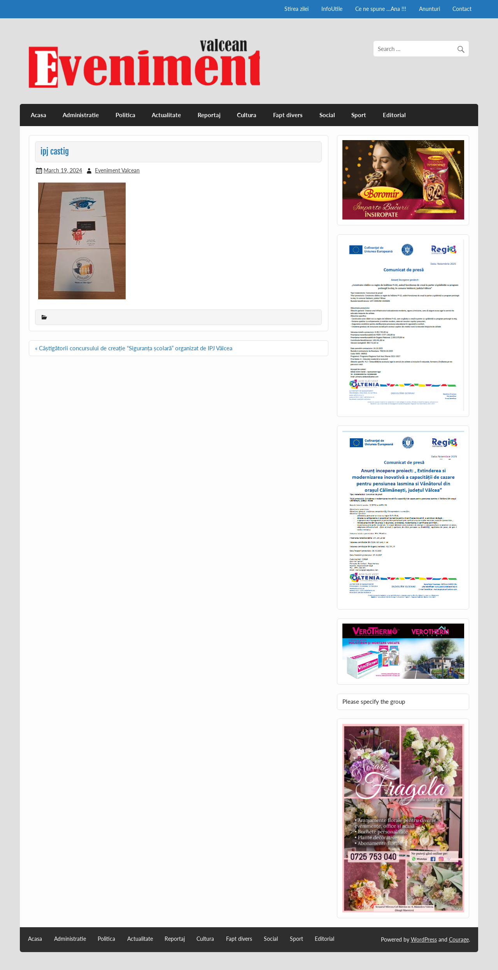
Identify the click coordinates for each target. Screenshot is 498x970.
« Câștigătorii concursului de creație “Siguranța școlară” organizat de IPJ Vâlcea (133, 347)
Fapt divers (288, 114)
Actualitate (166, 114)
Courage (459, 939)
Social (327, 114)
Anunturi (429, 8)
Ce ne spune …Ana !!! (380, 8)
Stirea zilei (296, 8)
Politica (125, 114)
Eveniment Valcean (117, 170)
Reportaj (209, 114)
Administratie (81, 114)
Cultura (246, 114)
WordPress (424, 939)
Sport (358, 114)
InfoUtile (331, 8)
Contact (462, 8)
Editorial (394, 114)
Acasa (38, 114)
